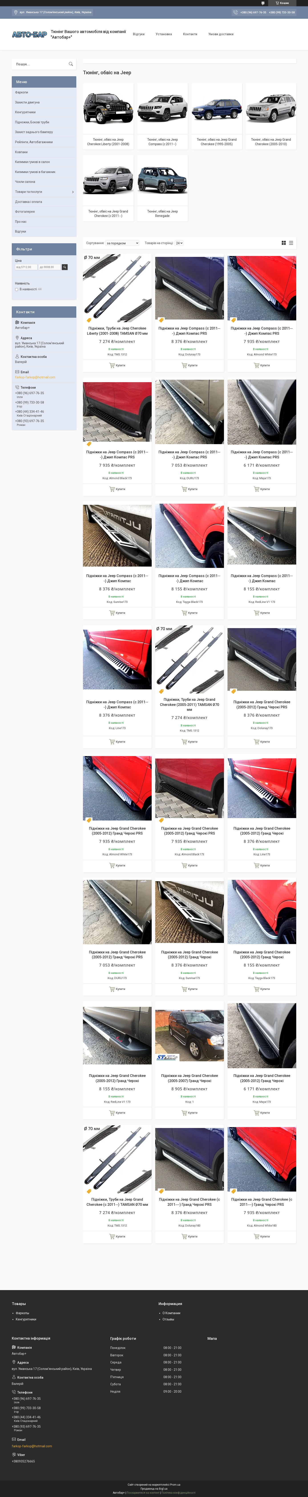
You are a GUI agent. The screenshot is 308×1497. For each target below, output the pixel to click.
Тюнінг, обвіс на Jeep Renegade (162, 214)
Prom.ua (175, 1484)
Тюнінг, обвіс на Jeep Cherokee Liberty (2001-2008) (108, 142)
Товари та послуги (28, 192)
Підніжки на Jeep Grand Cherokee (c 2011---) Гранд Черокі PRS (189, 1201)
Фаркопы (22, 1313)
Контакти (190, 34)
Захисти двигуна (27, 102)
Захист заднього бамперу (34, 132)
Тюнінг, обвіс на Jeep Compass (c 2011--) (162, 142)
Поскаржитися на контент (143, 1492)
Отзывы (168, 1319)
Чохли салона (25, 182)
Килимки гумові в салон (32, 162)
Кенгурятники (25, 112)
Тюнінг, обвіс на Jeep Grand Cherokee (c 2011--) (108, 214)
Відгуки (139, 34)
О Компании (171, 1313)
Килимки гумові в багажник (35, 172)
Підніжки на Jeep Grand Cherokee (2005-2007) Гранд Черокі (189, 1078)
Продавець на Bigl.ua (154, 1488)
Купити (120, 365)
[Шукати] (71, 64)
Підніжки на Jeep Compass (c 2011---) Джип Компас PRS (189, 330)
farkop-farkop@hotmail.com (35, 377)
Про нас (20, 221)
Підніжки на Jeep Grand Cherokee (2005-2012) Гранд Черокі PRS (262, 704)
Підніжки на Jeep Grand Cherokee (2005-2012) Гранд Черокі (262, 830)
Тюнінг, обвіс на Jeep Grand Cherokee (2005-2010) (271, 142)
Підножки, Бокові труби (32, 122)
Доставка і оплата (28, 202)
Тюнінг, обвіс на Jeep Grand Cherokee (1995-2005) (217, 142)
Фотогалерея (25, 211)
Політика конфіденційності (178, 1492)
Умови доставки (221, 34)
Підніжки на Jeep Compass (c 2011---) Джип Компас (117, 578)
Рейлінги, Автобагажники (34, 142)
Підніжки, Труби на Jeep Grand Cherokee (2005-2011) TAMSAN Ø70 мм (189, 704)
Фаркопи (21, 92)
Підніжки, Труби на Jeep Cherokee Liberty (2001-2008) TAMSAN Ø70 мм (117, 330)
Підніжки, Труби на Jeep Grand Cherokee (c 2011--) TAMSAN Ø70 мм (117, 1201)
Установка (164, 34)
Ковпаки (21, 152)
